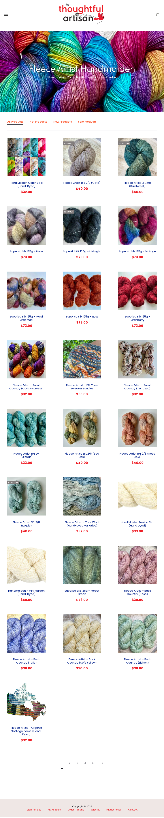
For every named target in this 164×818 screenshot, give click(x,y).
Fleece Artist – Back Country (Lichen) (137, 661)
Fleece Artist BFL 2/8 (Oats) (81, 183)
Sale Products (87, 122)
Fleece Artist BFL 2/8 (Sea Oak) (82, 456)
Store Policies (34, 810)
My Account (54, 810)
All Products (15, 122)
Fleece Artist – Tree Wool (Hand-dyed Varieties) (82, 524)
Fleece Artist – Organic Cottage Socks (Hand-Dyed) (26, 732)
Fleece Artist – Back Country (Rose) (137, 593)
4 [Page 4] (85, 763)
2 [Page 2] (70, 763)
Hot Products (38, 122)
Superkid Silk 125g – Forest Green (82, 593)
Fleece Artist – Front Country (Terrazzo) (137, 387)
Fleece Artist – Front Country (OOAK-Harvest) (26, 387)
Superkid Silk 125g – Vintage (137, 252)
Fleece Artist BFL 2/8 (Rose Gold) (137, 456)
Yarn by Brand (75, 77)
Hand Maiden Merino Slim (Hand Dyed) (137, 524)
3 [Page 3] (77, 763)
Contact (132, 810)
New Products (62, 122)
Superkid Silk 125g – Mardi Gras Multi (26, 318)
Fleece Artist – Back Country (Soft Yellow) (82, 661)
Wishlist (95, 810)
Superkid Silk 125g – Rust (82, 317)
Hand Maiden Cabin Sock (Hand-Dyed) (26, 185)
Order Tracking (76, 810)
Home (51, 77)
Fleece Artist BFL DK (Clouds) (26, 456)
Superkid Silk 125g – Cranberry (137, 318)
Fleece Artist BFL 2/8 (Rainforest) (137, 185)
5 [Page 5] (93, 763)
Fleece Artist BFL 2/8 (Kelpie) (26, 524)
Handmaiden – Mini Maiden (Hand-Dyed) (26, 593)
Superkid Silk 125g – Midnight (82, 252)
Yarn (61, 77)
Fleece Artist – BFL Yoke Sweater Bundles (82, 387)
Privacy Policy (113, 810)
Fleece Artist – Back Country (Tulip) (26, 661)
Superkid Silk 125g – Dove (26, 252)
